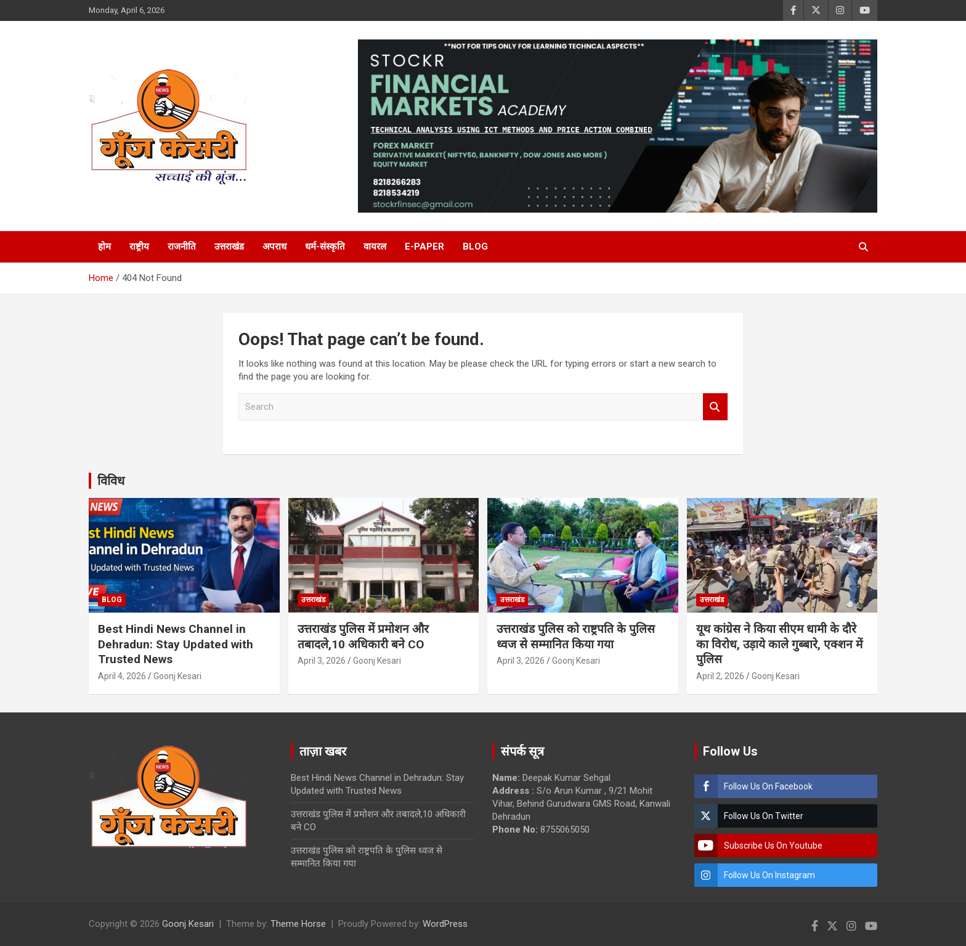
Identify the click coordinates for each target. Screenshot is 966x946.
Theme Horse (298, 923)
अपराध (274, 246)
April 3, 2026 (322, 661)
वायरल (374, 246)
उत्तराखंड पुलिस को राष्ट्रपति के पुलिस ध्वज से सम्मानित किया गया (576, 636)
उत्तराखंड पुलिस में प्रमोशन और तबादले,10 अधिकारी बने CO (363, 636)
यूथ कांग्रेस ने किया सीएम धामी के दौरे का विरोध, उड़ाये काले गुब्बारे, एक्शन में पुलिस (779, 644)
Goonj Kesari (177, 676)
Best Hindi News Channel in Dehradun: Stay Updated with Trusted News (175, 644)
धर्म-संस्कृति (325, 246)
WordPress (445, 923)
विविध (110, 480)
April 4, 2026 (122, 676)
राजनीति (182, 246)
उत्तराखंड (229, 246)
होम (104, 246)
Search (715, 407)
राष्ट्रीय (139, 246)
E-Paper (424, 246)
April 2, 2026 (720, 676)
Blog (475, 246)
